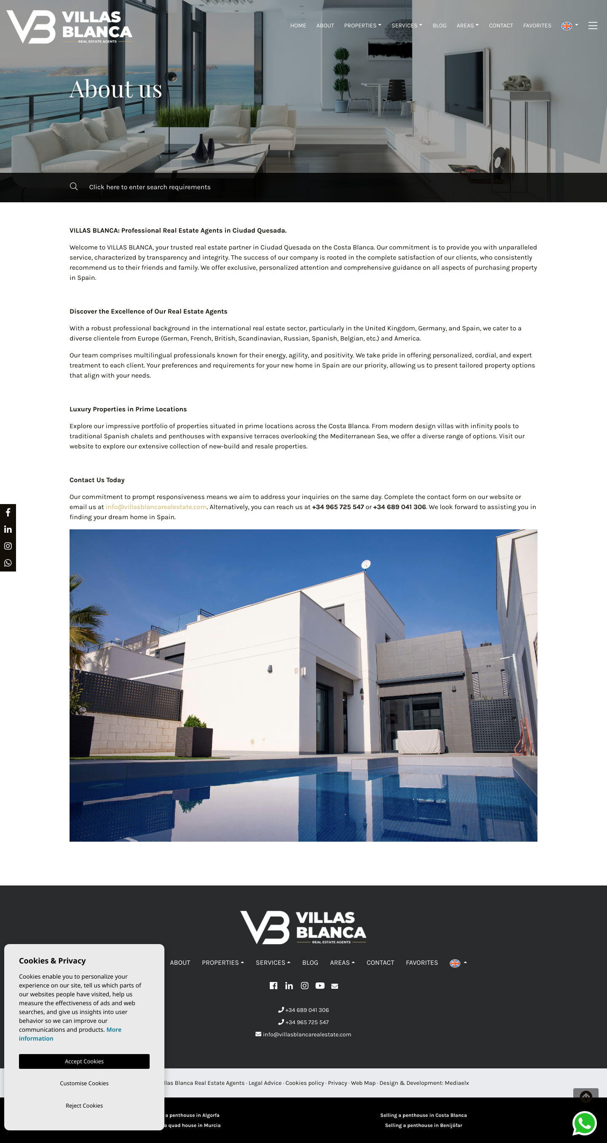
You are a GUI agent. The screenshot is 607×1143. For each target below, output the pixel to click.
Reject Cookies (84, 1105)
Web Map (363, 1083)
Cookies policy (304, 1083)
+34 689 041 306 (303, 1010)
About (325, 25)
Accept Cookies (84, 1059)
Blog (439, 25)
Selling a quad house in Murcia (183, 1126)
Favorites (537, 25)
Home (298, 25)
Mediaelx (457, 1083)
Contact (501, 25)
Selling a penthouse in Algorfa (183, 1116)
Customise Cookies (84, 1082)
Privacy (337, 1083)
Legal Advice (265, 1083)
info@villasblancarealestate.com (156, 507)
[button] (570, 25)
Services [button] (405, 25)
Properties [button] (360, 25)
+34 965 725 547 (303, 1022)
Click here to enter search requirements (140, 186)
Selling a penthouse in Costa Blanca (423, 1116)
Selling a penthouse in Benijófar (423, 1126)
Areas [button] (465, 25)
